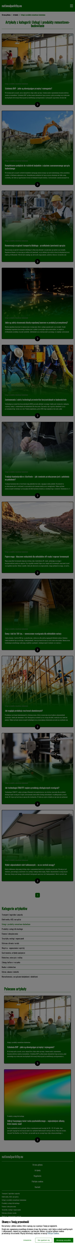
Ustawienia (27, 1240)
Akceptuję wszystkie (63, 1240)
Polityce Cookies (53, 1233)
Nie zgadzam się (44, 1240)
